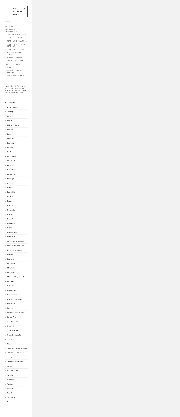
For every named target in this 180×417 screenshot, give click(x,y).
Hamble (10, 214)
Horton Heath (12, 232)
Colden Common (12, 170)
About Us (9, 26)
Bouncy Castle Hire (16, 49)
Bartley (9, 116)
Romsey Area (11, 317)
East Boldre (11, 192)
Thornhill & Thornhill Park (15, 353)
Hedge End (11, 223)
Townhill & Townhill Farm (15, 362)
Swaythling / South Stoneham (17, 348)
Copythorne (11, 174)
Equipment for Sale (13, 64)
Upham (9, 366)
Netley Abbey (11, 286)
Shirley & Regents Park (14, 335)
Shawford (10, 326)
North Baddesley (12, 295)
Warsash (10, 375)
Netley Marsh (11, 290)
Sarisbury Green (12, 321)
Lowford (10, 255)
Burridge (10, 147)
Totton (9, 357)
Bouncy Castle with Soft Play (16, 45)
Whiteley (10, 393)
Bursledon (10, 152)
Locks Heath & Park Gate (15, 246)
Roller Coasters (14, 57)
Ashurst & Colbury (13, 107)
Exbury (9, 201)
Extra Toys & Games (16, 61)
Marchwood (11, 263)
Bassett (9, 121)
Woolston (10, 402)
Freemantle (11, 210)
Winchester (11, 397)
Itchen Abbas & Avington (15, 241)
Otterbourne (11, 304)
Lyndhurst (10, 259)
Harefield (10, 219)
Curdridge (10, 179)
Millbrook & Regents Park (15, 277)
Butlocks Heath (12, 156)
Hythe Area (11, 237)
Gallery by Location (16, 34)
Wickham (10, 388)
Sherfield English (12, 330)
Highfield (10, 228)
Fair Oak (10, 205)
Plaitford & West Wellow (15, 312)
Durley (9, 187)
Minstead (10, 281)
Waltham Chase (12, 371)
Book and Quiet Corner (14, 53)
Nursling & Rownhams (14, 299)
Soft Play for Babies (16, 38)
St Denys (10, 344)
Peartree (10, 308)
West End (10, 379)
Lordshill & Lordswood (14, 250)
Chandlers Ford (12, 161)
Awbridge (10, 112)
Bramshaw (10, 143)
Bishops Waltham (13, 125)
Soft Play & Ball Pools (17, 41)
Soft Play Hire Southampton (11, 30)
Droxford (10, 183)
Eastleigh (10, 196)
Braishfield (10, 138)
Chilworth (10, 165)
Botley (9, 134)
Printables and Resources (14, 71)
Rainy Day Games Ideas (17, 76)
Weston (10, 384)
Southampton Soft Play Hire (16, 11)
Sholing (9, 339)
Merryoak (10, 272)
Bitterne (10, 130)
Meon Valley (11, 268)
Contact (9, 67)
